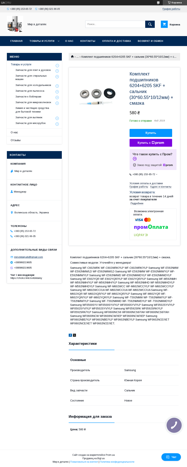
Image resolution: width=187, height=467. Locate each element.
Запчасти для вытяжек (28, 117)
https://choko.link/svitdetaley (26, 278)
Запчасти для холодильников (33, 85)
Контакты (87, 41)
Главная (16, 41)
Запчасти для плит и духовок (33, 70)
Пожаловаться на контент (84, 462)
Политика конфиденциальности (117, 462)
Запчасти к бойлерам (28, 96)
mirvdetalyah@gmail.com (28, 257)
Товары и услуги (41, 41)
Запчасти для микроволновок (33, 102)
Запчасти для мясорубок (30, 123)
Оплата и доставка (116, 41)
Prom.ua (110, 455)
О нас (69, 41)
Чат (171, 457)
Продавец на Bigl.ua (93, 458)
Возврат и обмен (150, 41)
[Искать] (150, 24)
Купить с (151, 143)
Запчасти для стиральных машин (31, 77)
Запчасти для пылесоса (29, 90)
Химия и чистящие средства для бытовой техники (32, 110)
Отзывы (16, 140)
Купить (151, 132)
